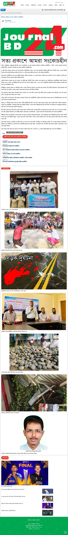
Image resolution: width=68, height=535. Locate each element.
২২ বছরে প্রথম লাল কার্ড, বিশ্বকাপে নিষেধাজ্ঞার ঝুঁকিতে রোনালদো (13, 496)
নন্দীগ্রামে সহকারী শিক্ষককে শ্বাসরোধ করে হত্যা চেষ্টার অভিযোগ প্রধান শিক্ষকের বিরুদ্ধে (19, 453)
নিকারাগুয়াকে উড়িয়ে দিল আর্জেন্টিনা (11, 146)
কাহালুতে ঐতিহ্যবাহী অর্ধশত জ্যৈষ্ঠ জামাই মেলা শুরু (11, 250)
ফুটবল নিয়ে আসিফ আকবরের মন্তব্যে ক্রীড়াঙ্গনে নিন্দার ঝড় (12, 503)
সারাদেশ (27, 5)
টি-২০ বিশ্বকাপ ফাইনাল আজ (6, 486)
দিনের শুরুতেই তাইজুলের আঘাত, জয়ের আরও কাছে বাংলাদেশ (12, 489)
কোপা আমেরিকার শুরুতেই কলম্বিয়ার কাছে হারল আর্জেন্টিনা (16, 150)
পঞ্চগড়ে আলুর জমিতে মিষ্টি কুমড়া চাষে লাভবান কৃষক (12, 372)
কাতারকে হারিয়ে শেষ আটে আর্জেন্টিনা (11, 154)
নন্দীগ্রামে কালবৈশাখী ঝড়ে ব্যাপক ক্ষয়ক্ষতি (10, 413)
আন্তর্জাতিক (33, 5)
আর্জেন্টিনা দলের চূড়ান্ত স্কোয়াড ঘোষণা (11, 142)
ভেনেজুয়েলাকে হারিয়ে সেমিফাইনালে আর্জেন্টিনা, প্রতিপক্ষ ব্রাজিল (17, 157)
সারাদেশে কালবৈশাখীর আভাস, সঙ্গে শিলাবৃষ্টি (55, 10)
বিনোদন (45, 5)
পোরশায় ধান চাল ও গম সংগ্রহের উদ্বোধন (9, 209)
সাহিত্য (55, 5)
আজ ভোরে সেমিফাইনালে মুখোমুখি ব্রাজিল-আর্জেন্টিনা (15, 161)
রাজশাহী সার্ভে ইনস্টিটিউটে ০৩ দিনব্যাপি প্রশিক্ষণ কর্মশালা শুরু (14, 331)
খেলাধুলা (40, 5)
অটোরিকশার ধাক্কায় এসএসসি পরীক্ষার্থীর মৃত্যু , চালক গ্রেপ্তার (13, 291)
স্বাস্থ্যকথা (51, 5)
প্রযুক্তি (60, 5)
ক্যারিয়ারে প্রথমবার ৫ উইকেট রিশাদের (8, 510)
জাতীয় (22, 5)
